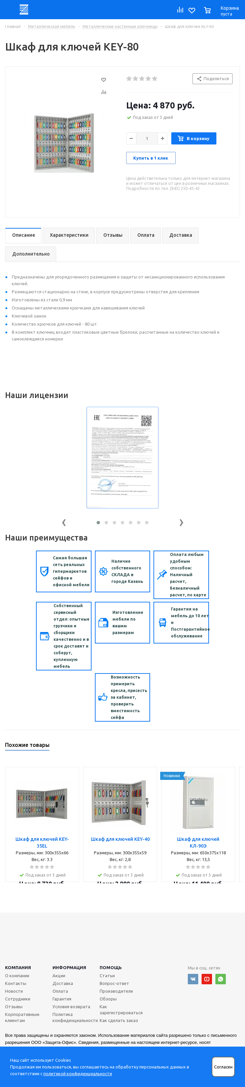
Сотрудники (17, 998)
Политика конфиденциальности (75, 1017)
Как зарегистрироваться (121, 1009)
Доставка (63, 983)
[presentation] (64, 521)
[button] (98, 522)
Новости (14, 991)
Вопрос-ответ (114, 983)
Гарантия (62, 998)
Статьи (107, 975)
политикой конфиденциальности (77, 1073)
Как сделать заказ (119, 1020)
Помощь (111, 967)
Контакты (15, 983)
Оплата (60, 991)
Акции (59, 975)
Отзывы (14, 1006)
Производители (116, 991)
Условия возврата (71, 1006)
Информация (69, 967)
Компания (18, 967)
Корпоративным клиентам (22, 1017)
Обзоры (108, 998)
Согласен (223, 1066)
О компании (17, 975)
